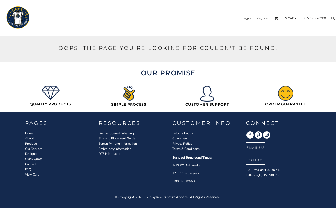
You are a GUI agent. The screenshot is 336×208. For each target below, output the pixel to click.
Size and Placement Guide (117, 138)
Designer (31, 154)
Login (247, 18)
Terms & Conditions (186, 149)
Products (31, 144)
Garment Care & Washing (116, 133)
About (29, 138)
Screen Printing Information (118, 144)
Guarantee (179, 138)
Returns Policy (182, 133)
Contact (30, 164)
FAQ (28, 169)
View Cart (32, 174)
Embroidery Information (115, 149)
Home (29, 133)
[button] (276, 18)
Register (263, 18)
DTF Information (110, 154)
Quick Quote (33, 159)
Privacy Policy (182, 144)
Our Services (33, 149)
